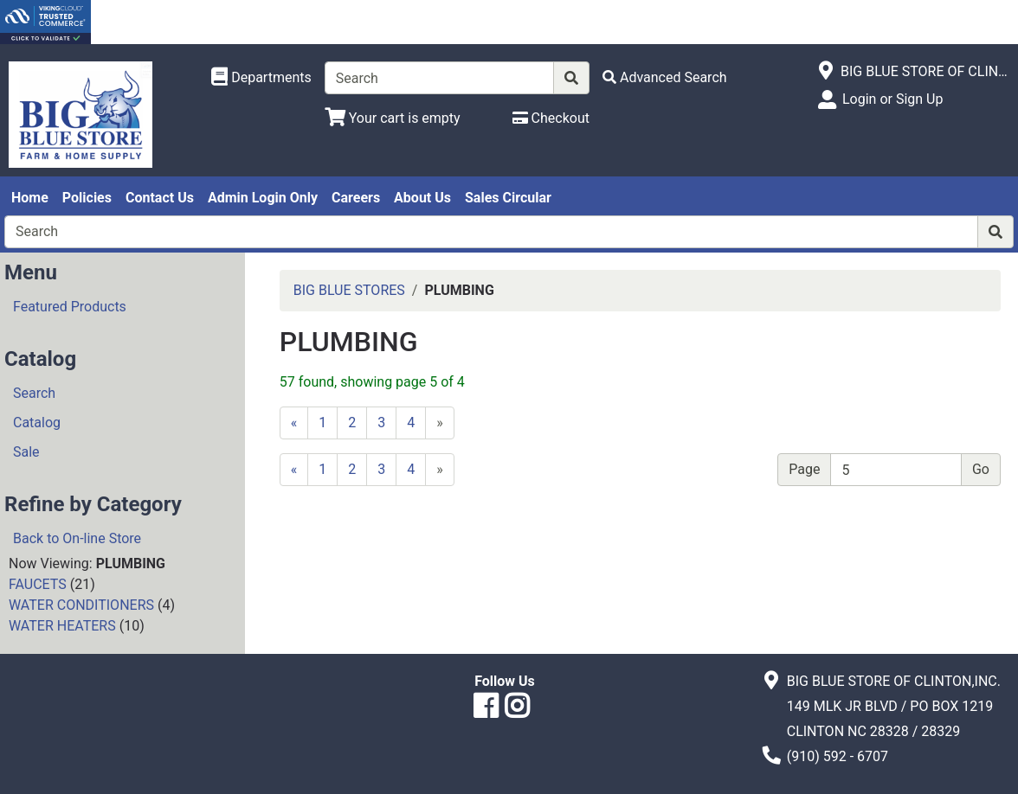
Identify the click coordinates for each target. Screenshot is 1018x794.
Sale (26, 452)
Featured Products (69, 306)
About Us (422, 197)
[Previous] (294, 423)
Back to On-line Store (77, 538)
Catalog (37, 422)
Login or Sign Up (892, 99)
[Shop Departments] (261, 77)
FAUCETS (38, 584)
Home (29, 197)
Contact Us (160, 197)
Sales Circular (508, 197)
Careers (356, 197)
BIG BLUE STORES (349, 290)
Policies (87, 197)
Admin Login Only (263, 197)
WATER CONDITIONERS (81, 605)
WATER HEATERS (62, 626)
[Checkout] (551, 118)
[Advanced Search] (664, 77)
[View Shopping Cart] (393, 118)
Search (34, 393)
